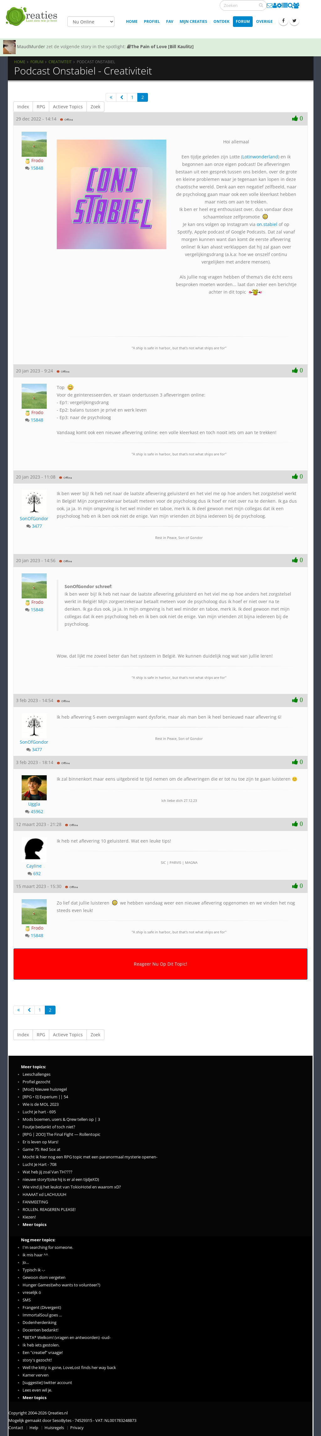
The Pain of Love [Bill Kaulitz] (160, 46)
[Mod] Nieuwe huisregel (45, 1089)
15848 (37, 168)
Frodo (34, 160)
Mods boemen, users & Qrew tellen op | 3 (61, 1119)
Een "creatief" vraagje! (43, 1352)
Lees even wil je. (37, 1390)
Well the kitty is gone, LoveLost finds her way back (69, 1367)
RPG (41, 107)
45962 (37, 811)
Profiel (152, 21)
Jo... (26, 1262)
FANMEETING (35, 1202)
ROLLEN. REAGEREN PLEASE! (49, 1209)
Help (33, 1427)
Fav (169, 21)
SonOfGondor (34, 518)
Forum (243, 21)
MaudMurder (31, 46)
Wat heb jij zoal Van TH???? (47, 1172)
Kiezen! (29, 1217)
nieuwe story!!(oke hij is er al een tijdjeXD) (61, 1179)
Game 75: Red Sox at (42, 1149)
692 (37, 873)
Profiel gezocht (36, 1082)
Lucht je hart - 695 (39, 1112)
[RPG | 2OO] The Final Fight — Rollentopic (61, 1134)
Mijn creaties (193, 21)
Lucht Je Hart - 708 (39, 1164)
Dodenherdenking (39, 1322)
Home (132, 21)
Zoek (95, 107)
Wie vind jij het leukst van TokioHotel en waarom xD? (72, 1187)
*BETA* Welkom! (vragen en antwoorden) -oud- (67, 1337)
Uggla (34, 804)
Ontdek (221, 21)
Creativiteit (60, 61)
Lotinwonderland (260, 157)
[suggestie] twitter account (47, 1382)
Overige (264, 21)
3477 (37, 526)
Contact (15, 1427)
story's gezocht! (37, 1360)
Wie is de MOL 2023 (41, 1104)
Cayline (34, 866)
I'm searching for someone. (48, 1247)
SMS (27, 1300)
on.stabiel (267, 224)
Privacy (77, 1427)
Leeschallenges (36, 1074)
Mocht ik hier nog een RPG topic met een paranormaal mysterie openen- (90, 1157)
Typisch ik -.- (34, 1270)
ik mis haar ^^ (35, 1255)
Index (23, 107)
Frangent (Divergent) (42, 1307)
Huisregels (54, 1427)
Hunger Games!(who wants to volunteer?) (61, 1285)
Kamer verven (36, 1375)
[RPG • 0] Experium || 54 (45, 1097)
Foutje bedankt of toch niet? (49, 1127)
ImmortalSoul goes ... (42, 1315)
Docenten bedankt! (40, 1330)
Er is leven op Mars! (40, 1142)
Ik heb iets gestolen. (41, 1345)
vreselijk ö (32, 1292)
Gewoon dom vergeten (44, 1277)
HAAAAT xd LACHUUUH (44, 1194)
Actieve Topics (68, 107)
